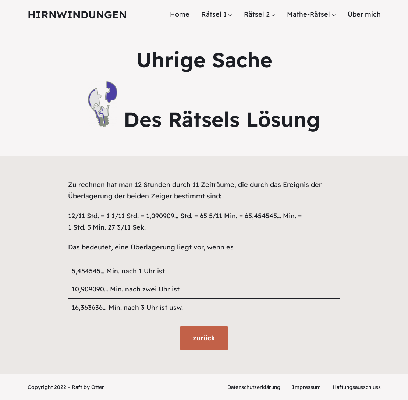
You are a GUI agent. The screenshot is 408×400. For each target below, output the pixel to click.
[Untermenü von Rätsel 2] (273, 15)
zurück (204, 338)
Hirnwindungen (77, 14)
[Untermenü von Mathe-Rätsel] (334, 15)
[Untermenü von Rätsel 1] (230, 15)
